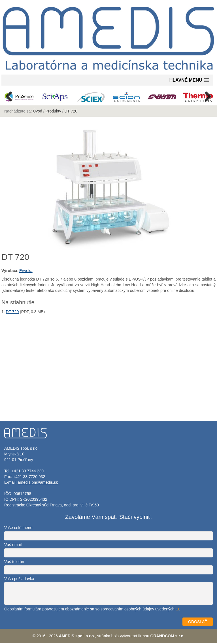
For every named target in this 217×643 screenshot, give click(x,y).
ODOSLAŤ (197, 621)
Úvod (37, 111)
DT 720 (70, 111)
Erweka (26, 270)
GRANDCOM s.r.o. (167, 636)
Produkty (53, 111)
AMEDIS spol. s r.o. (77, 636)
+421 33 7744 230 (28, 471)
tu (177, 609)
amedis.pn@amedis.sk (38, 482)
